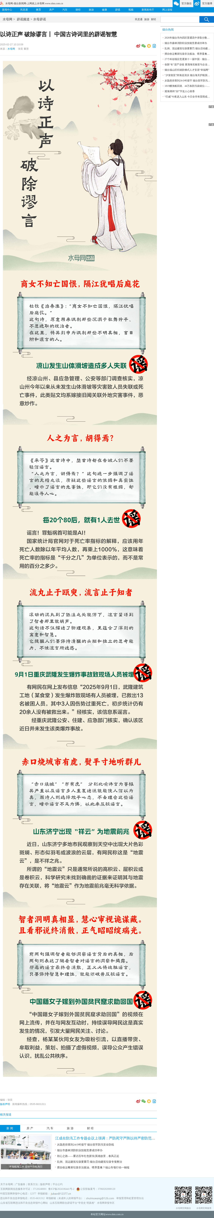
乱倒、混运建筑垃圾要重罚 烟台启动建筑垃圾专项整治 (89, 1161)
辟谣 (117, 9)
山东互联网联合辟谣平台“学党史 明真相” (72, 1203)
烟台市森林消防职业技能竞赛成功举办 (80, 1150)
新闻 (10, 1128)
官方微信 (187, 3)
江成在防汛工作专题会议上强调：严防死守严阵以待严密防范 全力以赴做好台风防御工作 (125, 1138)
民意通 (24, 9)
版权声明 (5, 1104)
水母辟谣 (39, 19)
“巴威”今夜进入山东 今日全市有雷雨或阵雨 (188, 96)
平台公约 (58, 1184)
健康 (104, 9)
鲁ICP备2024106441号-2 (61, 1189)
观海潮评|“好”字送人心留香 (180, 91)
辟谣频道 (23, 19)
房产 (51, 9)
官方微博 (207, 3)
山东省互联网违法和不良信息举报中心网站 (24, 1203)
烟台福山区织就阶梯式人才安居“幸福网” (187, 70)
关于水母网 (7, 1184)
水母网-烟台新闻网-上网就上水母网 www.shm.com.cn (34, 3)
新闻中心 (7, 9)
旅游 (91, 9)
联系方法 (33, 1184)
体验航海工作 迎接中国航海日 (25, 1166)
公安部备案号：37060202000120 (97, 1189)
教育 (38, 9)
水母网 (7, 19)
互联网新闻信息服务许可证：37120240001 (23, 1189)
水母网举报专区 (105, 1203)
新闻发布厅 (148, 9)
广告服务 (20, 1184)
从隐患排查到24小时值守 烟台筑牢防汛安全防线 (85, 1144)
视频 (130, 9)
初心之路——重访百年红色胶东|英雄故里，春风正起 (88, 1156)
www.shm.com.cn (115, 1214)
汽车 (64, 9)
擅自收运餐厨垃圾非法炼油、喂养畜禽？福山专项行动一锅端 (93, 1167)
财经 (78, 9)
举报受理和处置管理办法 (130, 1198)
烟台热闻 (168, 29)
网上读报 (167, 9)
